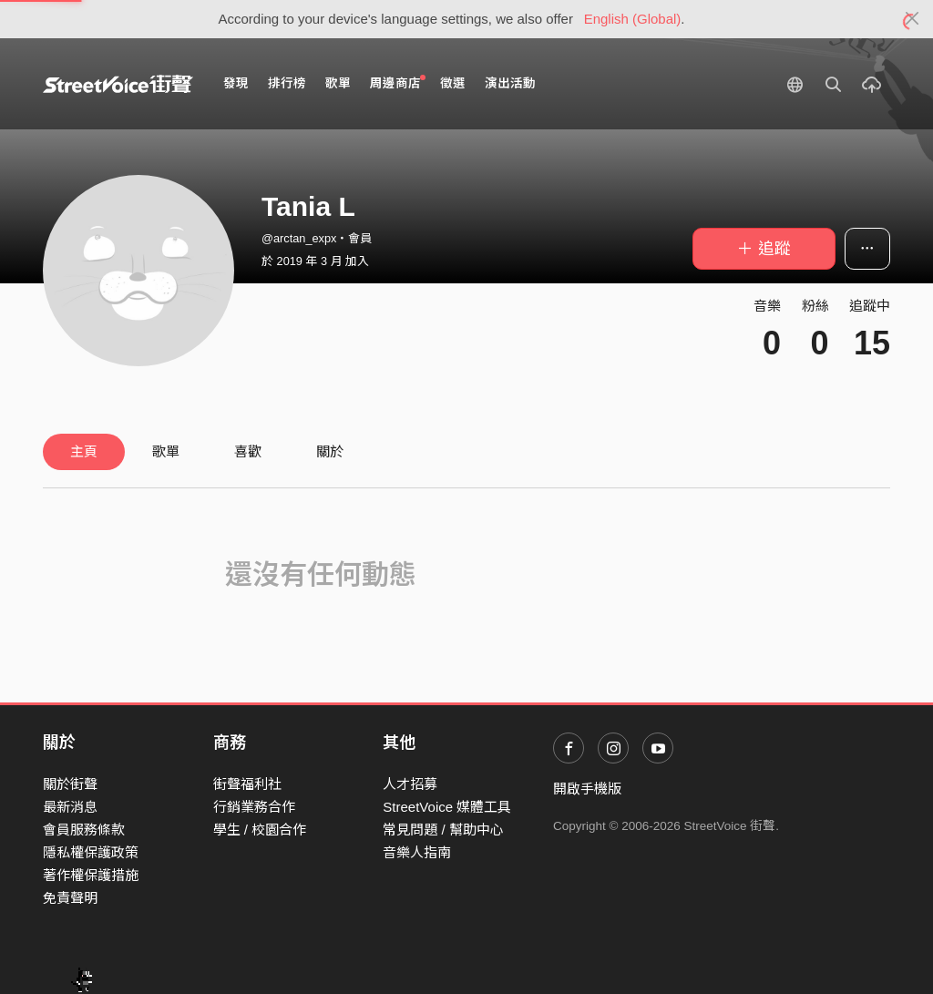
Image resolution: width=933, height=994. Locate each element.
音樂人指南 (417, 852)
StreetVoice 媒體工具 (447, 807)
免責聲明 (70, 898)
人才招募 (410, 784)
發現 (236, 83)
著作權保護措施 (90, 875)
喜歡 (247, 451)
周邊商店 (397, 82)
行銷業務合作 (254, 807)
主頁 (83, 451)
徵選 (453, 83)
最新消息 (70, 807)
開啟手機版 (587, 788)
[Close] (912, 19)
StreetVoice (118, 84)
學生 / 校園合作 (260, 829)
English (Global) (633, 18)
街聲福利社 (247, 784)
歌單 (338, 83)
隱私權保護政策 (90, 852)
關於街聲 (70, 784)
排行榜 (287, 83)
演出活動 (510, 83)
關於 (329, 451)
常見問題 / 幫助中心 (443, 829)
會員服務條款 (84, 829)
